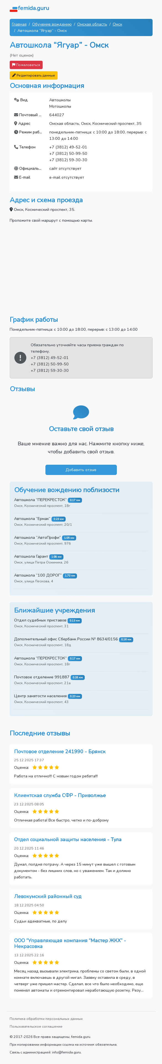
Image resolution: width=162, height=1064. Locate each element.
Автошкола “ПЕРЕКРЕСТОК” (40, 499)
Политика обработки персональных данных (46, 1018)
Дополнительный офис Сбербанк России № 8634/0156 (66, 639)
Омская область (92, 24)
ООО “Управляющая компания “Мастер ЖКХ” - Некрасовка (70, 943)
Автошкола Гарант (31, 556)
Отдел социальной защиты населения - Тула (68, 839)
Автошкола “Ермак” (32, 518)
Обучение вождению (52, 24)
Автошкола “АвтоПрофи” (37, 537)
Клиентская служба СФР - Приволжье (60, 795)
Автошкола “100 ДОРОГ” (38, 575)
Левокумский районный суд (47, 896)
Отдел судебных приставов (40, 620)
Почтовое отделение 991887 (42, 677)
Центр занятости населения (40, 696)
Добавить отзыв (81, 469)
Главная (19, 24)
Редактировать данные (33, 75)
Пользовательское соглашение (36, 1026)
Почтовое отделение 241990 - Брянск (60, 751)
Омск (117, 24)
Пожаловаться (26, 64)
